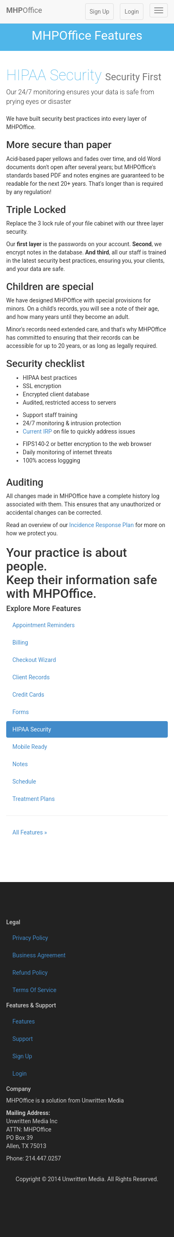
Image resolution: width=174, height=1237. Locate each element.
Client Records (31, 677)
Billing (20, 642)
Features (23, 1021)
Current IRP (37, 431)
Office (24, 10)
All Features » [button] (29, 832)
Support (22, 1039)
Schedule (24, 781)
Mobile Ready (29, 746)
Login (131, 11)
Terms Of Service (34, 990)
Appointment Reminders (43, 625)
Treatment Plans (33, 799)
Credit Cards (28, 694)
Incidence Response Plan (101, 525)
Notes (20, 764)
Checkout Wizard (34, 660)
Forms (20, 712)
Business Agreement (39, 955)
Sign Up (100, 11)
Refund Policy (30, 972)
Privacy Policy (30, 938)
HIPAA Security (31, 729)
